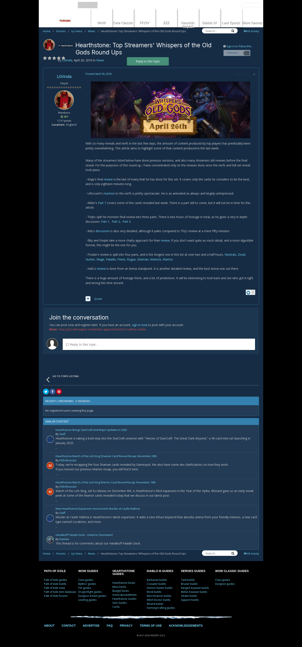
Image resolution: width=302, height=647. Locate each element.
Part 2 (115, 222)
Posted (98, 74)
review (107, 179)
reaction (108, 193)
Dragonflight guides (90, 592)
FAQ (110, 625)
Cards (116, 607)
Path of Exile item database (60, 592)
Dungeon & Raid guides (92, 596)
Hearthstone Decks (123, 583)
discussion (102, 231)
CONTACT (69, 625)
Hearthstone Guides (124, 599)
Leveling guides (87, 600)
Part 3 (126, 222)
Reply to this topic (148, 61)
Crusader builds (156, 584)
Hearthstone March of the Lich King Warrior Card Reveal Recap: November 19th (106, 482)
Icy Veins (78, 31)
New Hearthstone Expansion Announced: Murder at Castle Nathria (98, 508)
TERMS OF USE (151, 625)
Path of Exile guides (55, 580)
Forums (62, 31)
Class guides (85, 580)
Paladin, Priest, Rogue (120, 259)
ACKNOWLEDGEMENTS (186, 625)
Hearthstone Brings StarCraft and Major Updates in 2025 (91, 430)
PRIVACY (126, 625)
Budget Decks (120, 591)
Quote (98, 299)
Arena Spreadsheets (124, 595)
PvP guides (84, 588)
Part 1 (105, 222)
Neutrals (230, 254)
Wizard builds (155, 604)
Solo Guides (119, 603)
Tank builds (188, 580)
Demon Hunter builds (159, 588)
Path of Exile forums (56, 596)
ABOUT (49, 625)
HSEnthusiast (67, 460)
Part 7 (102, 203)
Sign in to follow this (238, 46)
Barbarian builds (157, 580)
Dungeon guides (225, 584)
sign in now (139, 325)
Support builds (190, 600)
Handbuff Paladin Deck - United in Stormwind (84, 535)
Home (48, 31)
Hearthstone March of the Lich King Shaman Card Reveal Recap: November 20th (106, 456)
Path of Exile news (54, 588)
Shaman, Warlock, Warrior (154, 259)
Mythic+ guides (87, 584)
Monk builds (154, 592)
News (93, 31)
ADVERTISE (91, 625)
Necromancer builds (159, 596)
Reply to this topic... (82, 344)
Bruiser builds (189, 584)
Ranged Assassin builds (195, 588)
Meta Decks (119, 587)
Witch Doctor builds (158, 600)
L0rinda (64, 76)
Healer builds (189, 596)
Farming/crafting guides (161, 608)
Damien (64, 539)
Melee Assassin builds (194, 592)
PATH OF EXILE (55, 571)
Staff (62, 434)
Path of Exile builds (55, 584)
